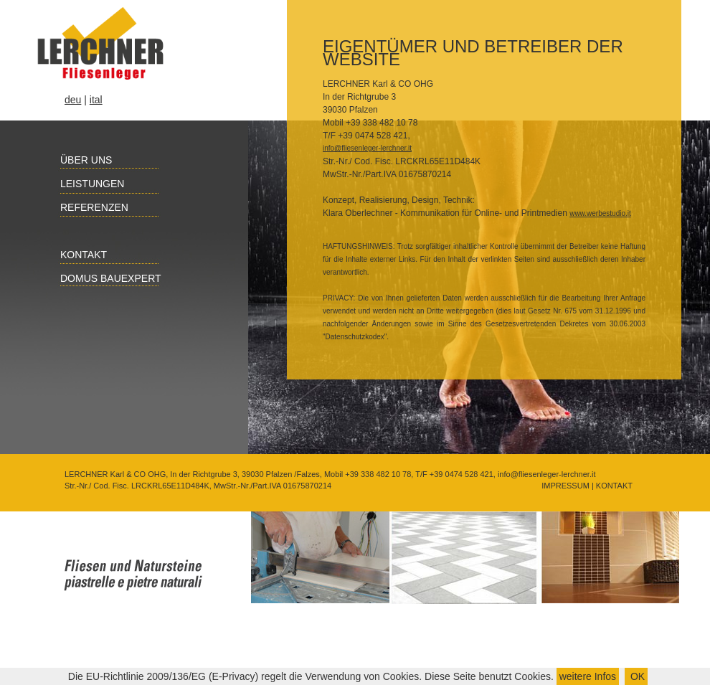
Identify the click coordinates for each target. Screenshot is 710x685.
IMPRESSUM (564, 485)
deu (73, 99)
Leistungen (84, 183)
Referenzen (86, 207)
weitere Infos (587, 676)
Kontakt (75, 254)
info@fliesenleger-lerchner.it (367, 148)
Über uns (78, 160)
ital (96, 99)
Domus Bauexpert (102, 278)
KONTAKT (613, 485)
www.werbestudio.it (600, 213)
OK (636, 676)
